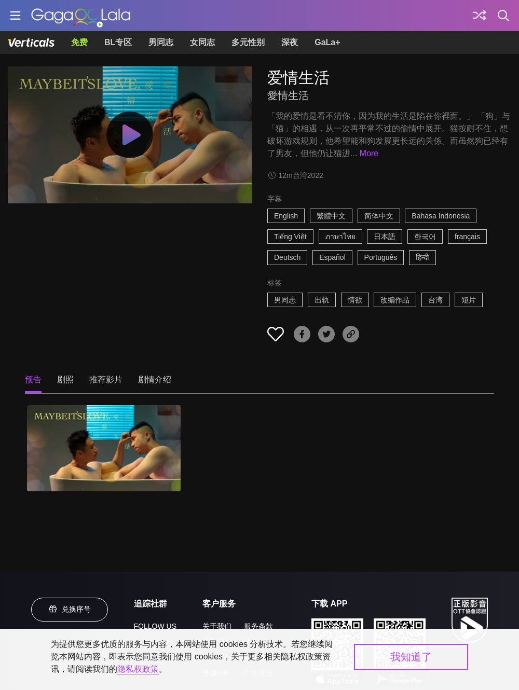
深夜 (289, 42)
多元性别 (248, 42)
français (467, 236)
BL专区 (118, 42)
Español (332, 257)
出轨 (322, 300)
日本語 (384, 236)
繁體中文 (331, 216)
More (369, 153)
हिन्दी (422, 257)
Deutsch (287, 257)
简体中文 (378, 216)
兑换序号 (69, 609)
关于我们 (216, 626)
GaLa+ (327, 42)
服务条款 (258, 626)
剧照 (65, 379)
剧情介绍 (154, 379)
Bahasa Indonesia (441, 216)
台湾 (435, 300)
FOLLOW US (155, 626)
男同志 (160, 42)
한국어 (425, 236)
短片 (468, 300)
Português (381, 257)
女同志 (202, 42)
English (286, 216)
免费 (79, 42)
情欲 (355, 300)
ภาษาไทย (340, 236)
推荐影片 (105, 379)
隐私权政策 (138, 669)
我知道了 (411, 657)
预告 (33, 379)
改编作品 (394, 300)
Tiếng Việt (290, 236)
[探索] (479, 15)
